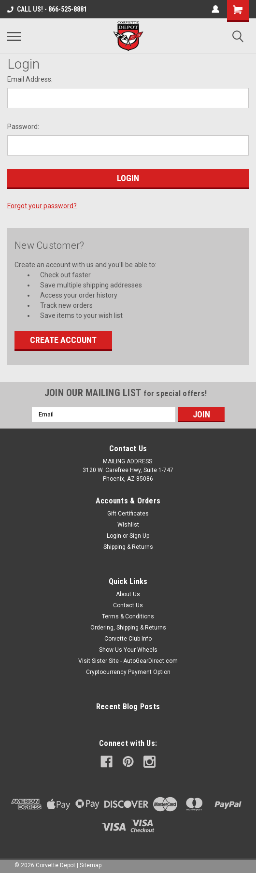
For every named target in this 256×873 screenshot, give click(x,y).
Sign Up (139, 535)
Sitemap (90, 865)
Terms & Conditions (128, 616)
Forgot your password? (42, 206)
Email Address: (30, 79)
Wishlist (128, 524)
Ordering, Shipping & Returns (128, 627)
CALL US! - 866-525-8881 (47, 9)
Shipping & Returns (128, 547)
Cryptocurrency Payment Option (128, 672)
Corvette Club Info (128, 638)
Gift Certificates (128, 513)
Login (114, 535)
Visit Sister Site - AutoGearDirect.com (128, 661)
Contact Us (128, 605)
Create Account (63, 340)
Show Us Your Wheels (128, 649)
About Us (128, 594)
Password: (23, 126)
